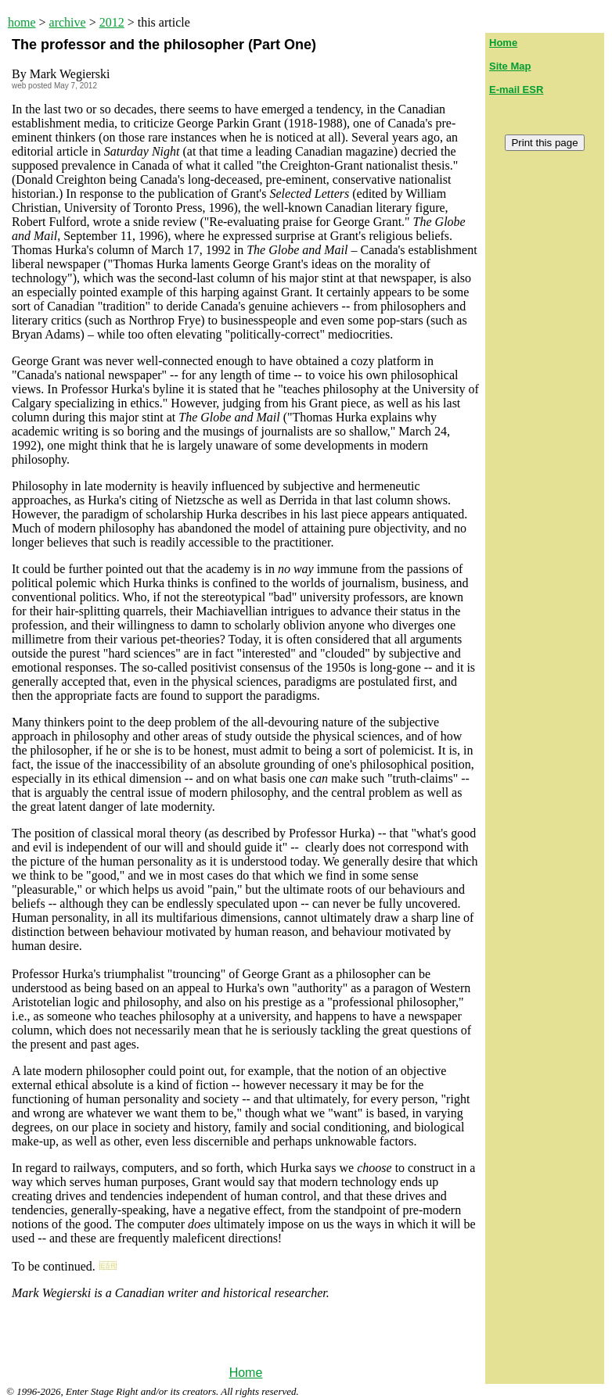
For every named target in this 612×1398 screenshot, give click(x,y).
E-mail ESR (516, 89)
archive (67, 22)
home (22, 22)
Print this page (544, 143)
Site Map (510, 66)
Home (246, 1372)
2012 (111, 22)
